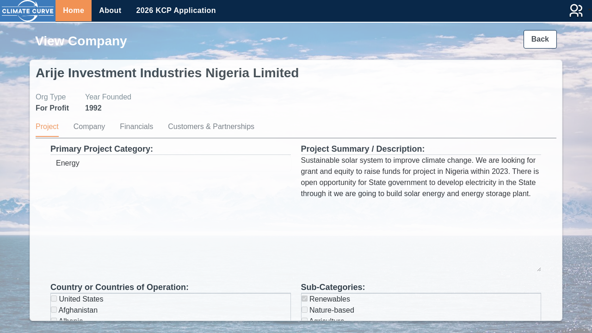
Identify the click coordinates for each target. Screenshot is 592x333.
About (110, 10)
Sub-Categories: (333, 287)
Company (89, 126)
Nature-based (328, 310)
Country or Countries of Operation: (119, 287)
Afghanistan (74, 310)
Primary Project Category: (101, 149)
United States (77, 299)
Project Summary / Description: (363, 149)
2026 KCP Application (176, 10)
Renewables (326, 299)
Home (73, 10)
